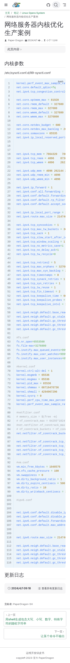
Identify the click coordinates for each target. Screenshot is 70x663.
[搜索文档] (56, 4)
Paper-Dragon (15, 40)
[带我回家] (17, 4)
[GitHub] (48, 5)
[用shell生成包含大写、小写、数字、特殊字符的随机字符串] (35, 619)
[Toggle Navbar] (64, 4)
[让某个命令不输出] (35, 633)
